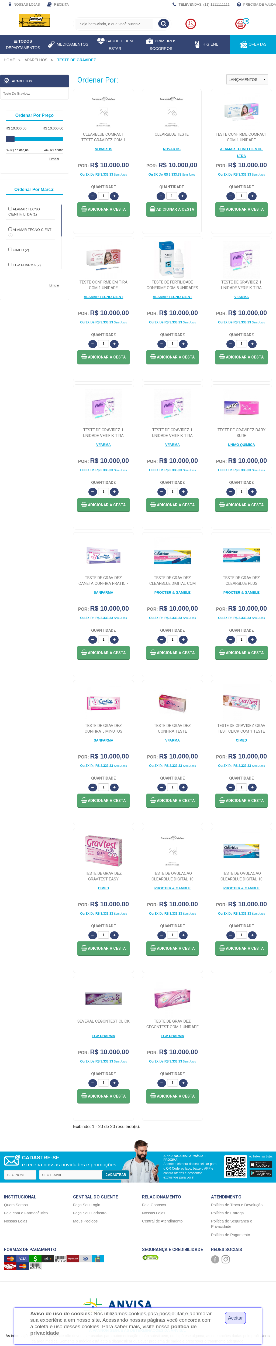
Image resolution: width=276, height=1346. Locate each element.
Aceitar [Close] (235, 1318)
